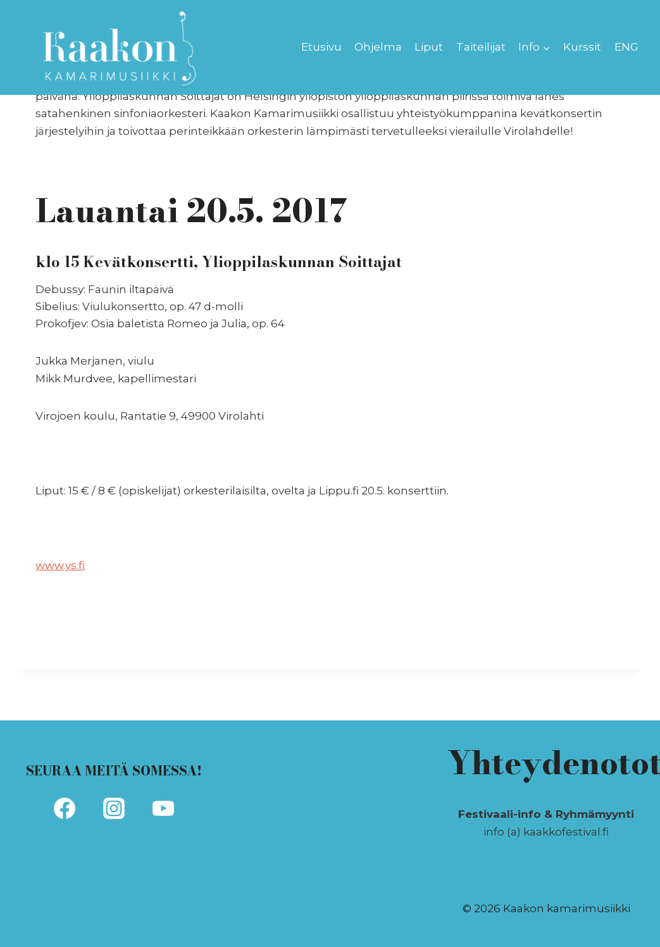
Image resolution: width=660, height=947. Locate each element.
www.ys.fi (60, 565)
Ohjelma (378, 47)
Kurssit (582, 47)
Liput (428, 47)
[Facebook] (64, 808)
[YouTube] (163, 808)
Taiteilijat (481, 47)
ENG (626, 47)
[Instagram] (113, 808)
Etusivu (321, 47)
